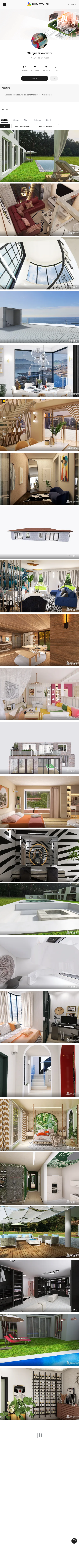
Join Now (72, 4)
